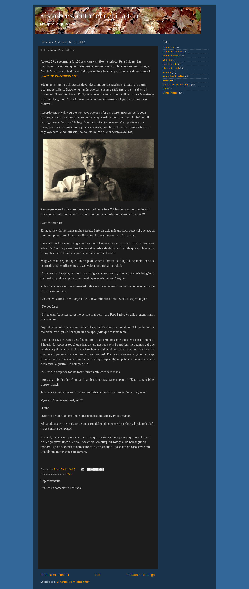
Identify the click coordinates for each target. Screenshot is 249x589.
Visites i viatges (171, 93)
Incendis (167, 72)
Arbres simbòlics (171, 55)
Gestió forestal (170, 64)
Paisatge (167, 80)
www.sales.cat (60, 76)
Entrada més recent (55, 575)
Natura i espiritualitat (173, 76)
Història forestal (171, 68)
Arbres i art (168, 47)
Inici (98, 575)
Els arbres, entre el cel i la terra (91, 15)
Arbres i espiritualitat (173, 51)
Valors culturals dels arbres (177, 84)
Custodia (167, 60)
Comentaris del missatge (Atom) (73, 582)
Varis (69, 474)
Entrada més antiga (140, 575)
